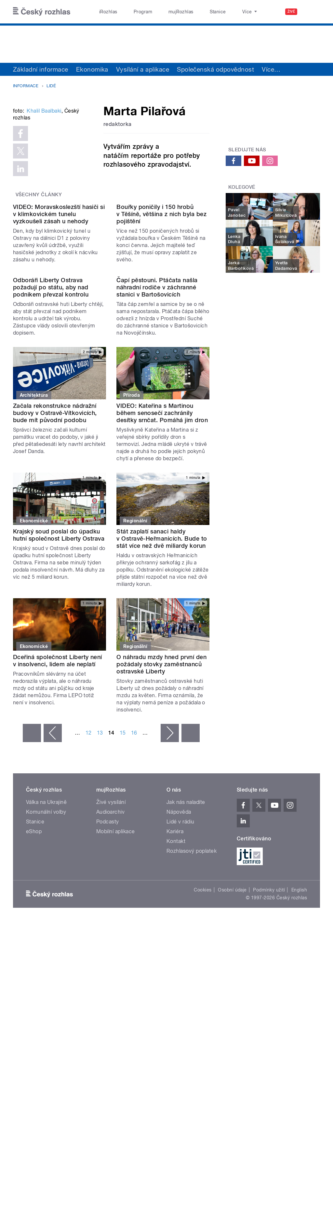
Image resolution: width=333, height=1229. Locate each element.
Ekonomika (92, 69)
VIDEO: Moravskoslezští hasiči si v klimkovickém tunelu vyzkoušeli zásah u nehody (59, 345)
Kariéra (174, 1015)
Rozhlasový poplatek (191, 1034)
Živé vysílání (111, 985)
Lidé (51, 85)
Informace (25, 85)
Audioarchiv (110, 995)
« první (32, 916)
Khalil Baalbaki (44, 189)
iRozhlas (105, 11)
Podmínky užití (269, 1073)
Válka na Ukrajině (46, 985)
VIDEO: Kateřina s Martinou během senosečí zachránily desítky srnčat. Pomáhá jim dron (162, 596)
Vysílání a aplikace (142, 69)
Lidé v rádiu (180, 1005)
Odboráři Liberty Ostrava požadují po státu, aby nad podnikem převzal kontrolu (50, 470)
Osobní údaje (232, 1073)
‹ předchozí (53, 916)
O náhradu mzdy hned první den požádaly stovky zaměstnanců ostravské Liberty (161, 847)
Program (133, 11)
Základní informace (40, 69)
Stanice (194, 11)
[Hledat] (311, 11)
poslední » (190, 916)
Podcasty (107, 1005)
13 (100, 916)
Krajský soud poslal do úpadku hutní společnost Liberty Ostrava (58, 718)
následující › (170, 916)
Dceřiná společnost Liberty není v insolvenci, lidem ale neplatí (57, 844)
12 (89, 916)
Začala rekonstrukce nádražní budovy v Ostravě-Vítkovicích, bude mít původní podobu (55, 596)
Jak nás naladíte (185, 985)
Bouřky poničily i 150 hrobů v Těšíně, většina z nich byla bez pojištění (161, 345)
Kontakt (175, 1024)
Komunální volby (46, 995)
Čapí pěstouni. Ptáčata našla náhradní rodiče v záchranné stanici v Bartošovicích (156, 470)
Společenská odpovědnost (215, 69)
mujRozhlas (164, 11)
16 (134, 916)
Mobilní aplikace (115, 1015)
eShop (34, 1015)
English (299, 1073)
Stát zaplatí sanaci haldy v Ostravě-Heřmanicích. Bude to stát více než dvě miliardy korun (161, 721)
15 (123, 916)
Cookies (202, 1073)
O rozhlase (224, 11)
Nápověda (178, 995)
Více (271, 69)
